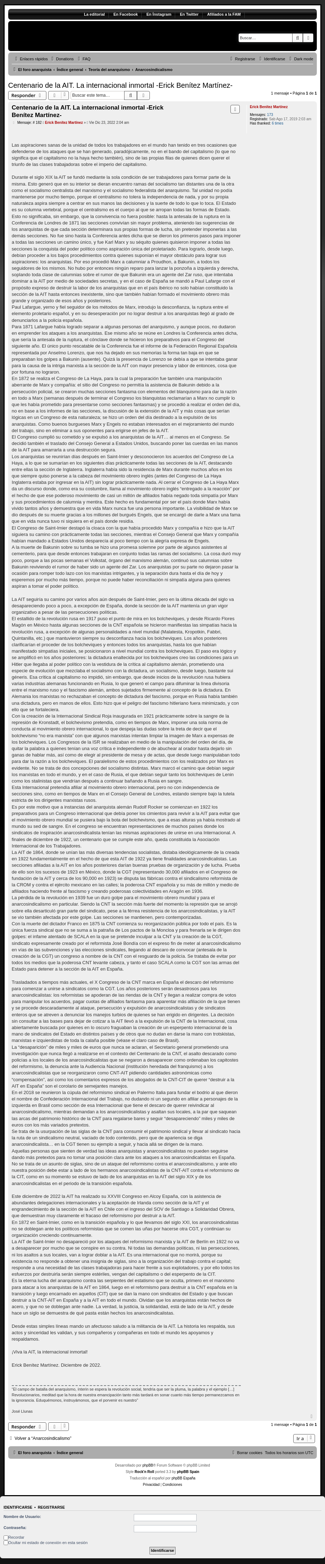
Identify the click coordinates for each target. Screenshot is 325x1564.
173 (270, 115)
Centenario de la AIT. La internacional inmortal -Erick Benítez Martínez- (120, 85)
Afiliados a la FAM (224, 14)
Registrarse (51, 1507)
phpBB (147, 1465)
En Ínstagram (158, 14)
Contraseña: (15, 1527)
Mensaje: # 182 (27, 123)
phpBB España (183, 1478)
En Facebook (125, 14)
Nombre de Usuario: (22, 1516)
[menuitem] (62, 59)
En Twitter (189, 14)
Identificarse (18, 1507)
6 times (277, 123)
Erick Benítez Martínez (269, 107)
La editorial (94, 14)
